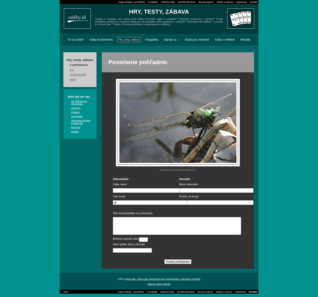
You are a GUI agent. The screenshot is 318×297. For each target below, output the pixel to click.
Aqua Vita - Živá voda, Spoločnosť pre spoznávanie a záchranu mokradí (162, 282)
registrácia (241, 2)
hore (65, 295)
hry (72, 69)
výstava (75, 112)
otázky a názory (225, 2)
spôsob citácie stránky (159, 287)
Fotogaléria (151, 39)
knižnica (75, 127)
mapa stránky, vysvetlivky (131, 2)
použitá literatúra (186, 2)
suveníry (76, 108)
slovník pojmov (206, 2)
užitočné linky (168, 2)
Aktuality (245, 39)
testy (73, 79)
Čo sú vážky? (75, 39)
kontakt (253, 2)
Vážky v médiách (225, 39)
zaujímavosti (78, 74)
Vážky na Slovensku (101, 39)
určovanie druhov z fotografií (80, 121)
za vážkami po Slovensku (79, 102)
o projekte (153, 2)
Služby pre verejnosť (197, 39)
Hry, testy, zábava (129, 39)
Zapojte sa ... (171, 39)
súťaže (75, 131)
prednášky (77, 116)
